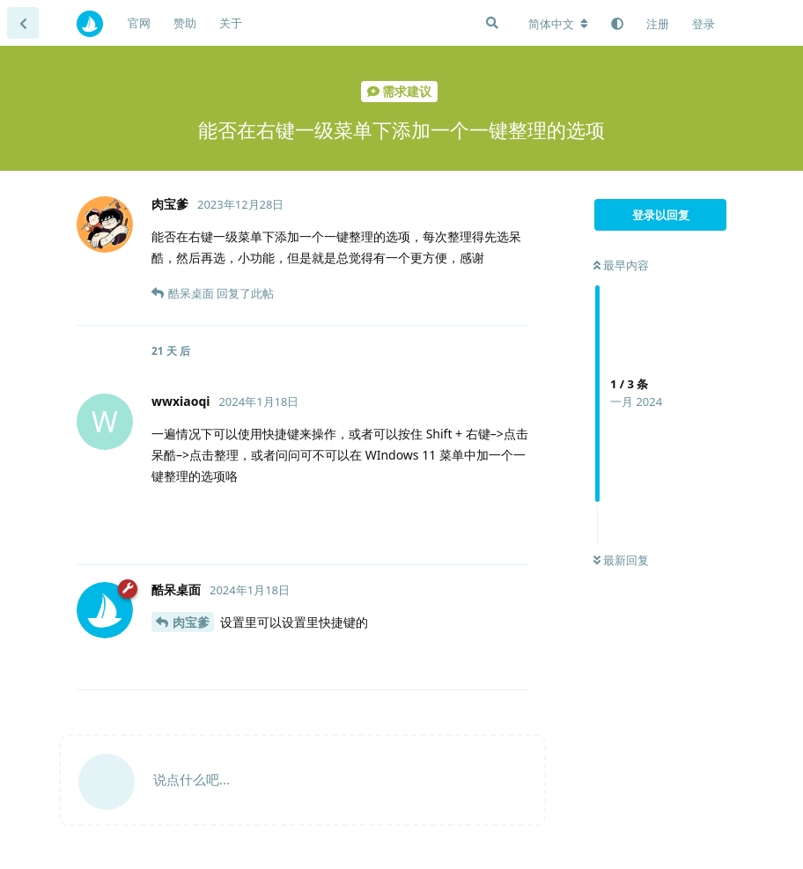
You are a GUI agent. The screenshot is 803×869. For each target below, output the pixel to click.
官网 (139, 23)
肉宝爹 (191, 622)
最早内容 (621, 265)
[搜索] (492, 23)
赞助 (184, 23)
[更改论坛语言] (558, 24)
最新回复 (621, 560)
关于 (230, 23)
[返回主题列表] (23, 23)
